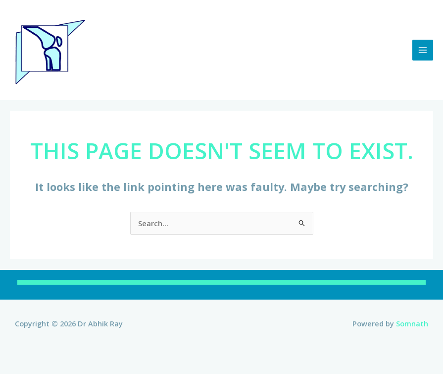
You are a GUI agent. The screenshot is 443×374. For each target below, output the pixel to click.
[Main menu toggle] (422, 50)
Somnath (412, 323)
